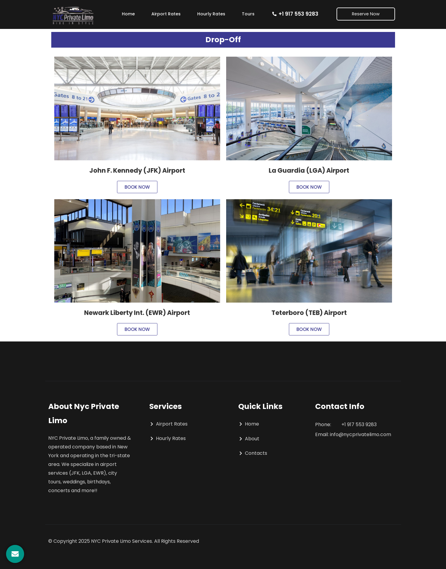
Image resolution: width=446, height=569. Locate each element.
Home (128, 14)
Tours (248, 14)
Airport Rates (166, 14)
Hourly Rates (211, 14)
